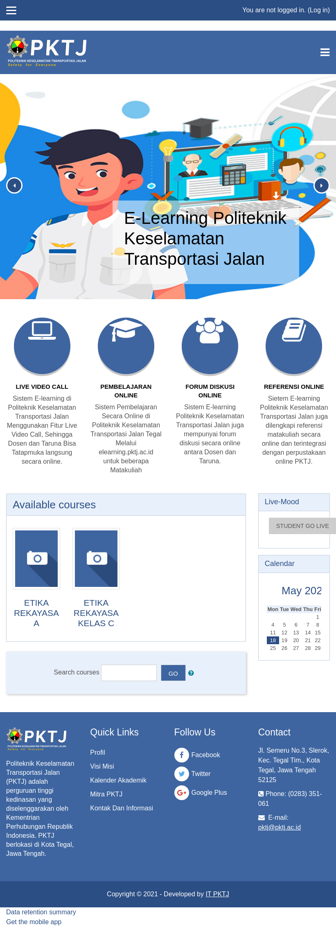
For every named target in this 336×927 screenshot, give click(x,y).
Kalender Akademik (118, 780)
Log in (319, 10)
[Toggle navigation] (325, 52)
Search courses (76, 672)
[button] (192, 673)
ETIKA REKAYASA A (36, 613)
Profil (97, 752)
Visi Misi (102, 766)
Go (173, 673)
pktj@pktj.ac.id (279, 827)
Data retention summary (41, 912)
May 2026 (305, 590)
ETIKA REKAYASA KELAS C (96, 613)
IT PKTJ (217, 894)
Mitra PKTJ (106, 794)
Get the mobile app (33, 921)
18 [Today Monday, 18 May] (273, 640)
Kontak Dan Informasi (121, 808)
